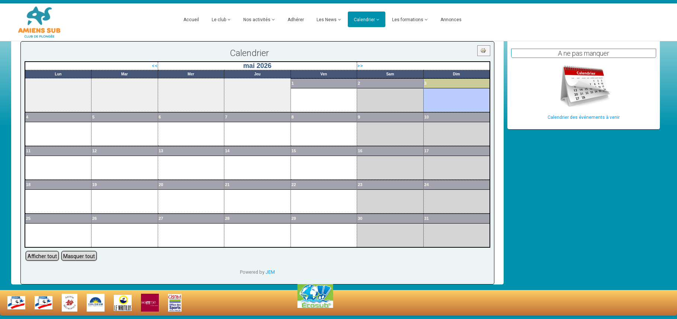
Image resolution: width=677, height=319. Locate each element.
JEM (270, 272)
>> (360, 66)
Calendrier (364, 19)
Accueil (191, 19)
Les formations (407, 19)
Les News (327, 19)
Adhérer (296, 19)
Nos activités (256, 19)
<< (155, 66)
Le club (219, 19)
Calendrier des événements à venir (584, 117)
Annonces (451, 19)
